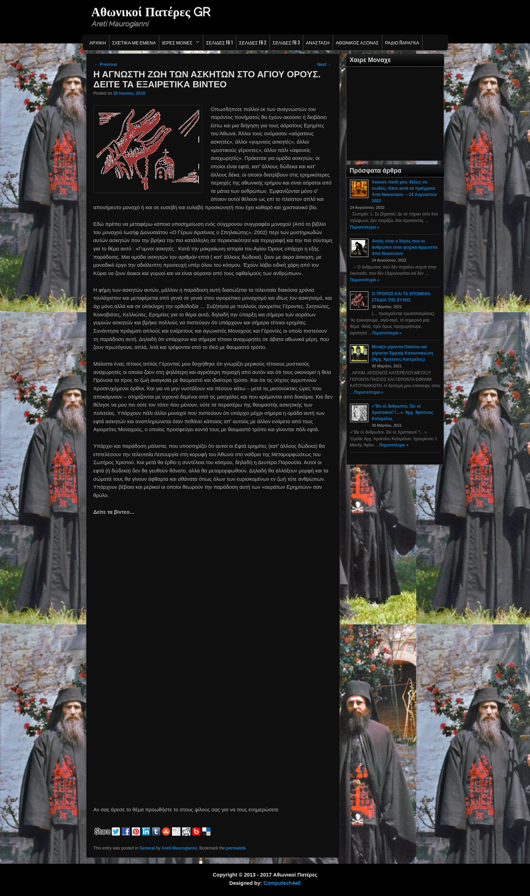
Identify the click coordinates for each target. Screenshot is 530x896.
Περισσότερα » (364, 227)
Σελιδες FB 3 (286, 42)
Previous (105, 64)
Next (324, 64)
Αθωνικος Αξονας (357, 42)
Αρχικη (97, 42)
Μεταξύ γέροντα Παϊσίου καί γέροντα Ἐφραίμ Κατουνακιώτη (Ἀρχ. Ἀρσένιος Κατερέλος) (402, 353)
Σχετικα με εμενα (134, 42)
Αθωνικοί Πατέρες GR (150, 12)
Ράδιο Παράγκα (402, 42)
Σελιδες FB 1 (219, 42)
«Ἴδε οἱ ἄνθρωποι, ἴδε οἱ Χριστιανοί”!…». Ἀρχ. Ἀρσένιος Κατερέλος (402, 412)
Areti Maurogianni (179, 848)
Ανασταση (318, 42)
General (147, 848)
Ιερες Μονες (179, 44)
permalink (236, 848)
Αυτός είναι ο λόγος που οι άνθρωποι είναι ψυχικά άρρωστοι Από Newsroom (405, 247)
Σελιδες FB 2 (252, 42)
